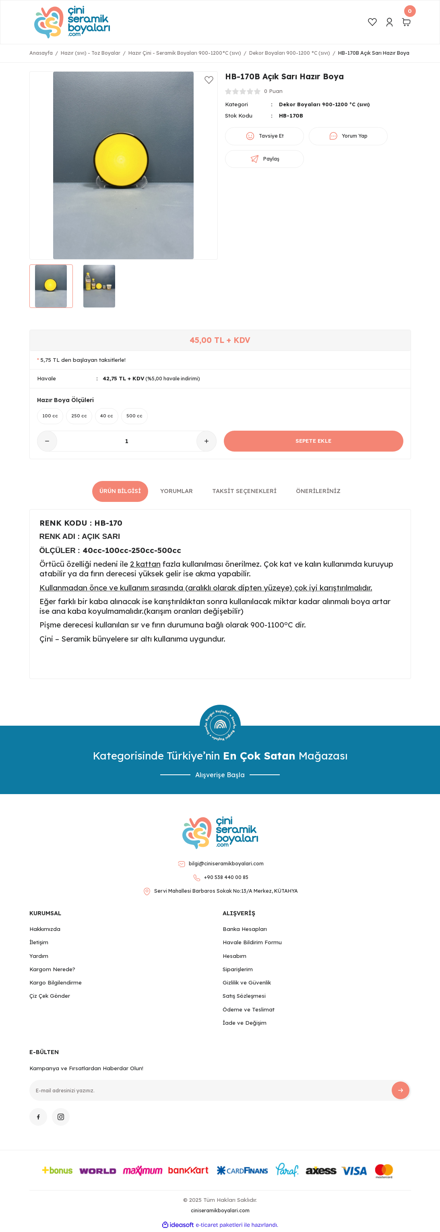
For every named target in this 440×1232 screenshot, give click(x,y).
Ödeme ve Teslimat (249, 1010)
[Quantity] (127, 442)
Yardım (38, 956)
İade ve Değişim (244, 1024)
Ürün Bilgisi (120, 492)
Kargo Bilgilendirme (55, 983)
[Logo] (72, 22)
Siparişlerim (238, 970)
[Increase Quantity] (206, 442)
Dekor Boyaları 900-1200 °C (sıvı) (327, 104)
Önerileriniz (318, 492)
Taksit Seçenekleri (244, 492)
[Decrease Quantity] (47, 442)
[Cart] (406, 22)
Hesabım (234, 956)
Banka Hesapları (245, 930)
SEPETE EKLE (313, 442)
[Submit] (400, 1091)
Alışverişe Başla (220, 776)
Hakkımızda (44, 930)
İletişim (38, 943)
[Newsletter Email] (220, 1091)
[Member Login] (389, 22)
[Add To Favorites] (208, 80)
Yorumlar (176, 492)
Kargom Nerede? (52, 970)
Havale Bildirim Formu (252, 943)
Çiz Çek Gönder (49, 997)
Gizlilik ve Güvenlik (247, 983)
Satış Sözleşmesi (244, 997)
